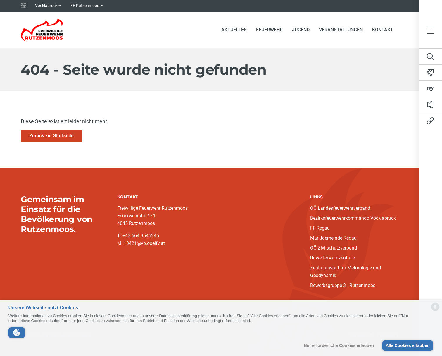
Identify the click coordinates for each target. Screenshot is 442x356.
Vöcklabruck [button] (46, 5)
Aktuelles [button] (234, 29)
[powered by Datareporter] (435, 310)
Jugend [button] (301, 29)
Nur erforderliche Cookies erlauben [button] (339, 345)
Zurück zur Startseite (51, 135)
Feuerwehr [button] (269, 29)
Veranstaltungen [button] (341, 29)
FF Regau (320, 228)
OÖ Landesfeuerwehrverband (340, 208)
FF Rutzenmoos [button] (85, 5)
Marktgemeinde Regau (333, 238)
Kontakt (382, 29)
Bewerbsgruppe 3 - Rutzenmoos (342, 285)
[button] (16, 332)
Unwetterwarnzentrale (332, 258)
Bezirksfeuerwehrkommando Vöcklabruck (353, 218)
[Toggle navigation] (430, 30)
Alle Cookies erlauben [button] (407, 345)
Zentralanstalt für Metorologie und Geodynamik (345, 271)
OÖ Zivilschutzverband (333, 248)
